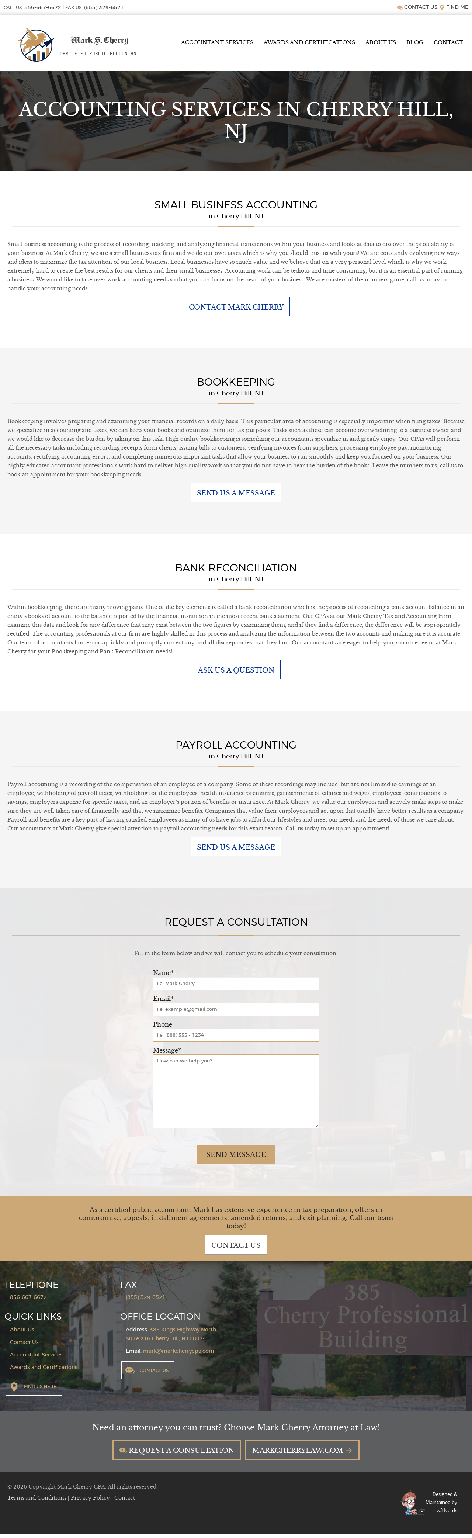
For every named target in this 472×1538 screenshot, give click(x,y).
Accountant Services (217, 42)
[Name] (236, 986)
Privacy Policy (91, 1501)
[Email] (236, 1012)
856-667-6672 (28, 1299)
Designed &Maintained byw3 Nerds (441, 1505)
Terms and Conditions (37, 1501)
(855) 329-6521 (146, 1299)
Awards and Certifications (309, 42)
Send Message (236, 1157)
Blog (414, 42)
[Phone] (236, 1037)
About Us (380, 42)
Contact (448, 42)
